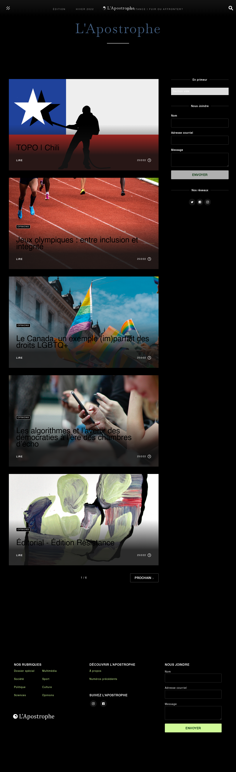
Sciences (20, 695)
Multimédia (49, 671)
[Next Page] (144, 577)
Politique (20, 687)
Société (19, 679)
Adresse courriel (182, 133)
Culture (47, 687)
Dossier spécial (24, 671)
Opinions (48, 695)
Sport (45, 679)
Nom (174, 116)
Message (177, 150)
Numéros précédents (103, 679)
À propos (95, 671)
